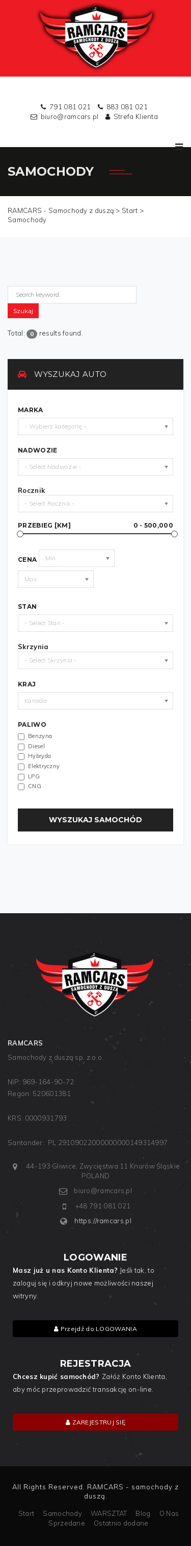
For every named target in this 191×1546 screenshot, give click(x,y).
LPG (34, 776)
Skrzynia (33, 647)
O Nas (169, 1513)
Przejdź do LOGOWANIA (95, 1329)
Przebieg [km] (95, 525)
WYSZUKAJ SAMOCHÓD (95, 819)
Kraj (27, 684)
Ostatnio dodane (121, 1523)
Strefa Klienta (136, 116)
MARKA (30, 410)
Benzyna (40, 736)
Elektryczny (44, 766)
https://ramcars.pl (102, 1221)
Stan (27, 607)
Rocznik (31, 490)
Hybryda (39, 756)
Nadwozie (37, 450)
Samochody (62, 1513)
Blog (142, 1513)
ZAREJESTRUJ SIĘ (95, 1422)
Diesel (36, 746)
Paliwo (32, 725)
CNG (34, 786)
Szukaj (23, 311)
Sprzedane (66, 1523)
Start (26, 1513)
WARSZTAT (109, 1513)
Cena (27, 560)
